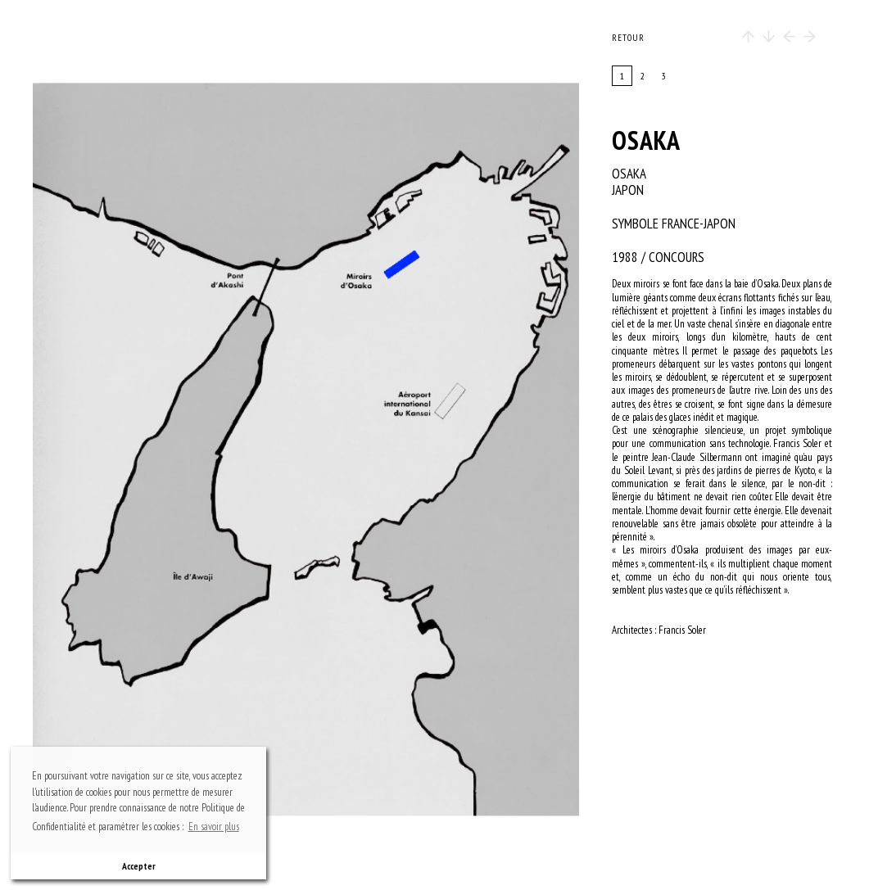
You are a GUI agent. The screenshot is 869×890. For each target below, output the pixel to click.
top (314, 116)
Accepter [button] (139, 866)
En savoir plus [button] (213, 827)
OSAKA (646, 140)
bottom (314, 782)
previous (117, 449)
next (398, 449)
